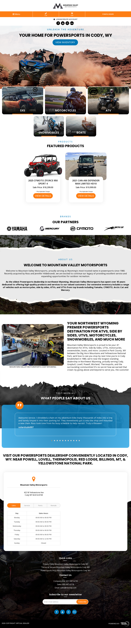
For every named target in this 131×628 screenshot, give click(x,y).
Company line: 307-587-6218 (65, 581)
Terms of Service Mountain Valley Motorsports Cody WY (65, 567)
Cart (72, 14)
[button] (51, 440)
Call (46, 14)
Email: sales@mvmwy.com (65, 587)
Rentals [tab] (54, 505)
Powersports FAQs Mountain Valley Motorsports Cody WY (65, 570)
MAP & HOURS (108, 14)
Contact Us (65, 575)
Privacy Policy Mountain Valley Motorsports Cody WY (65, 564)
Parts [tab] (40, 505)
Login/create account (65, 19)
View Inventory (65, 42)
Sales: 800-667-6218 (65, 584)
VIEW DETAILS (43, 196)
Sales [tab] (14, 505)
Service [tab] (27, 505)
